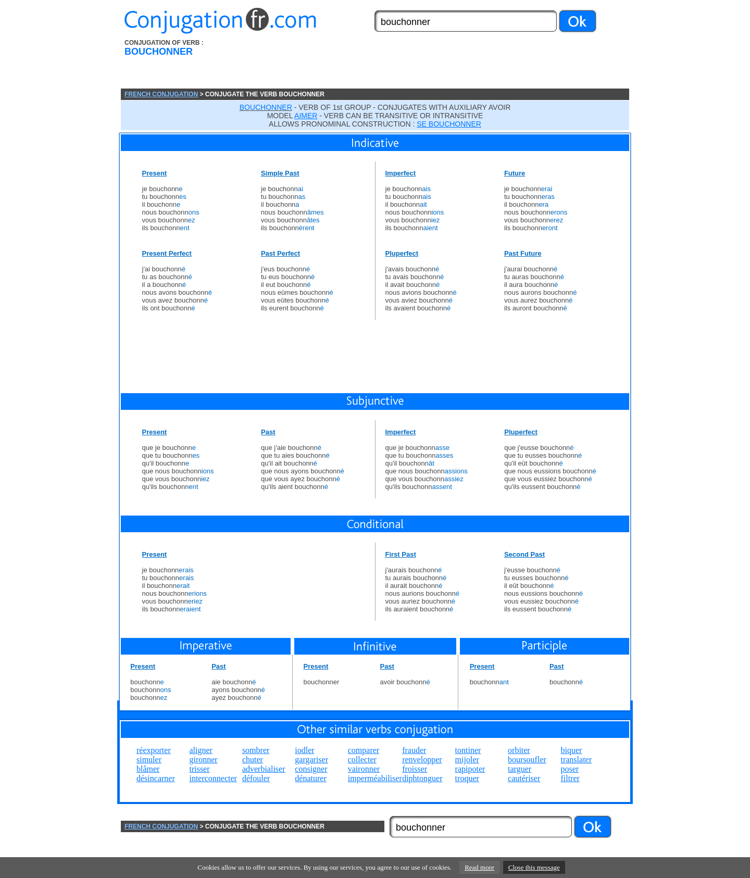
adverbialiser (263, 768)
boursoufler (527, 759)
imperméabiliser (375, 778)
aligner (200, 750)
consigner (311, 768)
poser (569, 768)
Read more (479, 867)
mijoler (467, 759)
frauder (414, 750)
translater (576, 759)
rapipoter (470, 768)
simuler (148, 759)
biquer (571, 750)
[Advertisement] (433, 64)
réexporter (153, 750)
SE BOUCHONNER (449, 124)
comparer (363, 750)
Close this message (534, 867)
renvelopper (422, 759)
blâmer (147, 768)
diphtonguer (422, 778)
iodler (304, 750)
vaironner (364, 768)
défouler (256, 778)
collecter (362, 759)
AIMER (305, 115)
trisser (199, 768)
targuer (519, 768)
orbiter (519, 750)
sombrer (255, 750)
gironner (203, 759)
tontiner (468, 750)
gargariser (311, 759)
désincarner (155, 778)
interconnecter (213, 778)
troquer (467, 778)
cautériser (524, 778)
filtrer (569, 778)
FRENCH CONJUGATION (161, 94)
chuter (252, 759)
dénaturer (310, 778)
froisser (414, 768)
